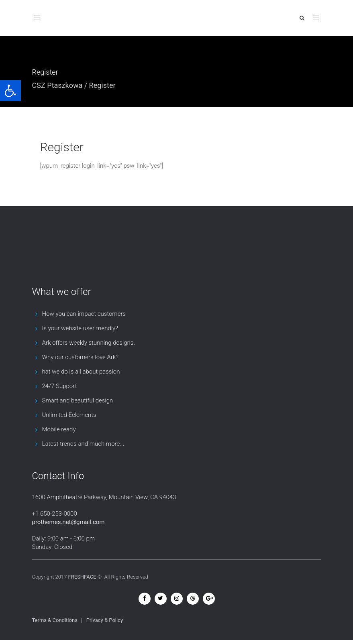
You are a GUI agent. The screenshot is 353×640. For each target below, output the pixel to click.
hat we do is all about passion (81, 371)
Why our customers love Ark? (80, 357)
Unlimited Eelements (69, 415)
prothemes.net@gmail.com (68, 522)
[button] (10, 90)
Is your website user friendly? (80, 328)
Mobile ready (59, 429)
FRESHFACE (82, 577)
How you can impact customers (84, 313)
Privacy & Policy (104, 620)
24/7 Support (59, 386)
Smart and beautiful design (77, 400)
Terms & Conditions (55, 620)
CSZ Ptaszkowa (57, 85)
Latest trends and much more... (83, 443)
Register (62, 147)
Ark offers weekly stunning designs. (88, 342)
